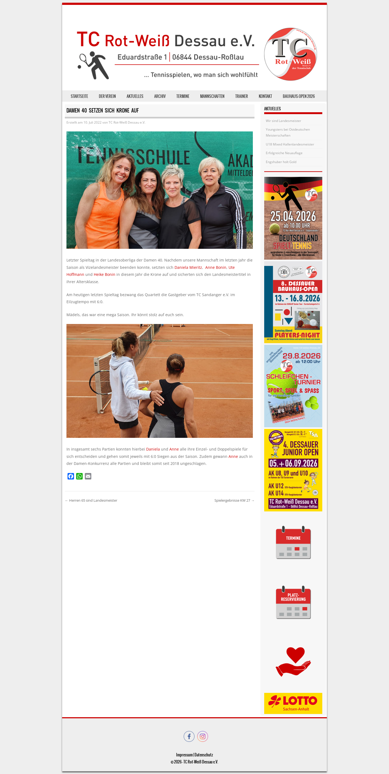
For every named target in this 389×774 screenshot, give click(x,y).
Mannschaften (212, 96)
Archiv (160, 96)
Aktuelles (135, 96)
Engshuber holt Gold (281, 162)
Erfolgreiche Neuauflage (284, 153)
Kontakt (265, 96)
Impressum (184, 755)
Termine (182, 96)
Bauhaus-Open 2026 (299, 96)
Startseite (79, 96)
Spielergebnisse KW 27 (234, 500)
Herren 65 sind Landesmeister (91, 500)
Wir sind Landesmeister (283, 120)
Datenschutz (203, 755)
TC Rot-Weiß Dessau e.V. (127, 122)
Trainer (241, 96)
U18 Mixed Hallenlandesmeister (290, 144)
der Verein (107, 96)
